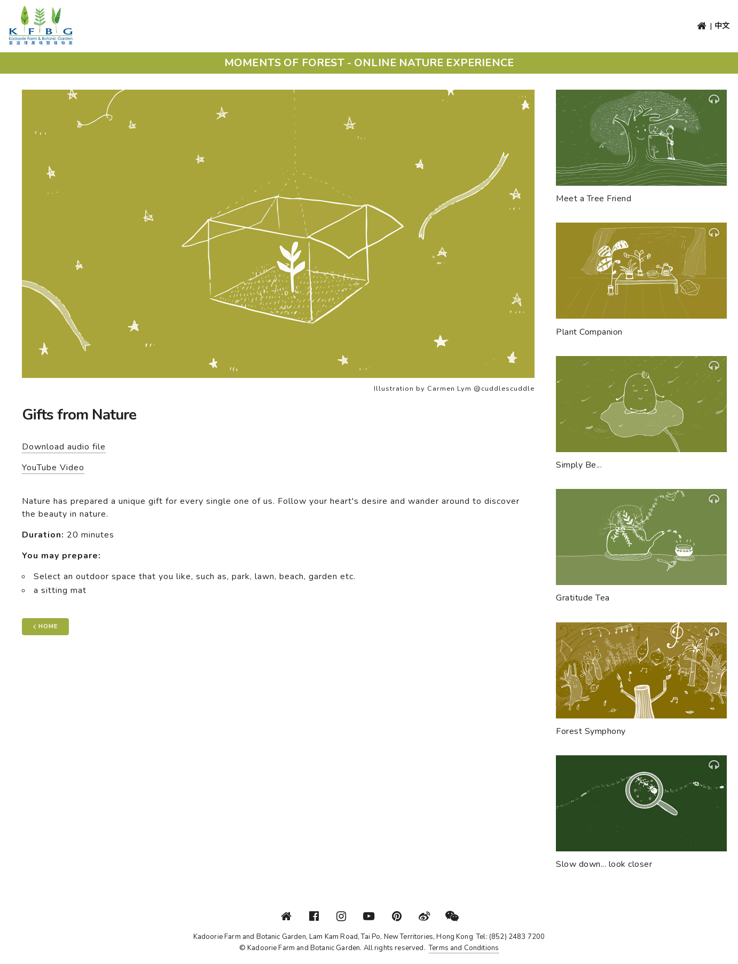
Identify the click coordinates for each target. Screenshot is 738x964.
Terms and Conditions (464, 948)
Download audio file (64, 447)
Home (45, 626)
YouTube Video (53, 467)
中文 (722, 26)
